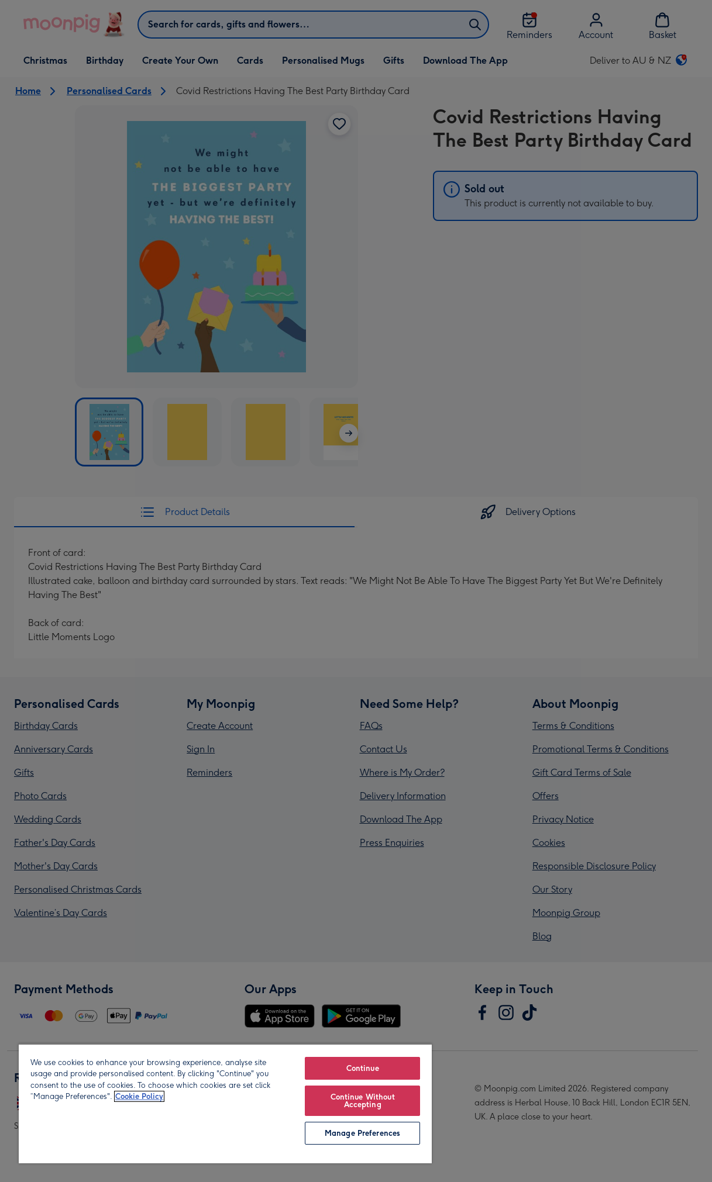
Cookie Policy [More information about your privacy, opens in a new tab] (139, 1096)
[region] (225, 1103)
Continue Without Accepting (363, 1101)
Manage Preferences (362, 1133)
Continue (362, 1068)
